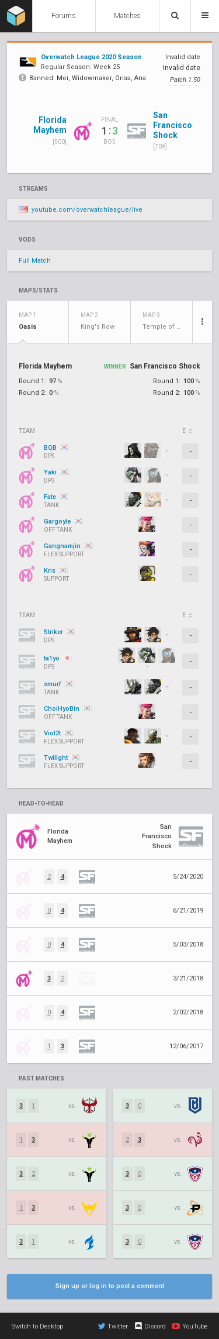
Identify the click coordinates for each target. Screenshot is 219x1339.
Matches (127, 16)
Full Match (35, 260)
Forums (63, 16)
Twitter (113, 1326)
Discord (150, 1326)
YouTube (189, 1326)
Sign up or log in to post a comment (109, 1286)
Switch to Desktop (37, 1326)
